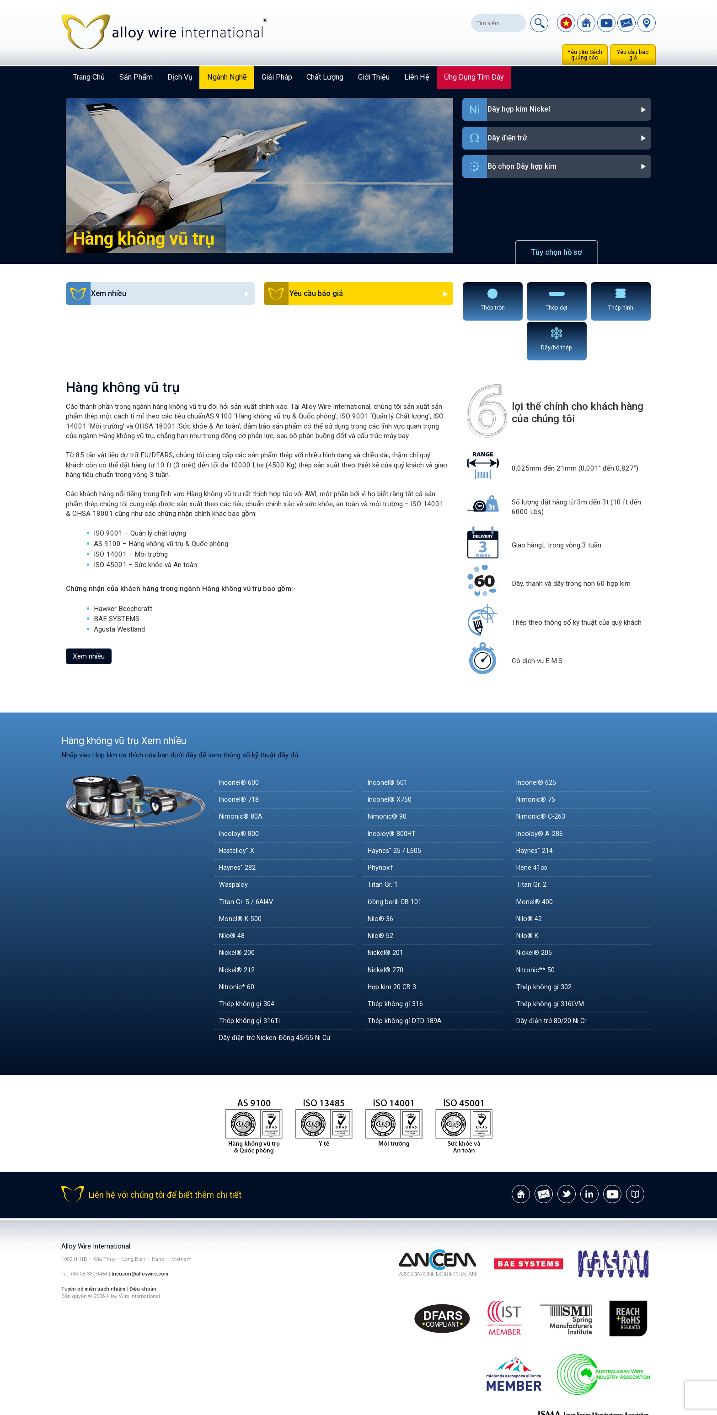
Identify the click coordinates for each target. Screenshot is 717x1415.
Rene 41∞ (532, 827)
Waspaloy (233, 844)
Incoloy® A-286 (540, 793)
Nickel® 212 (238, 929)
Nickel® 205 (535, 912)
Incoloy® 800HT (393, 793)
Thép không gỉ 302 (544, 947)
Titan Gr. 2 (531, 844)
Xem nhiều (89, 615)
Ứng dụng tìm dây (474, 77)
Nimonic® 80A (241, 776)
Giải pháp (277, 77)
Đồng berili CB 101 (396, 862)
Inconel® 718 (240, 759)
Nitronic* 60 (237, 947)
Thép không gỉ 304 (247, 963)
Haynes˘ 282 (238, 827)
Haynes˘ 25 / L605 (397, 810)
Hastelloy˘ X (237, 810)
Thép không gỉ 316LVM (551, 963)
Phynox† (381, 827)
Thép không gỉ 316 (396, 963)
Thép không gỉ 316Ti (250, 980)
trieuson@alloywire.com (142, 1234)
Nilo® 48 (232, 895)
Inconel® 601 (388, 742)
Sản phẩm (136, 77)
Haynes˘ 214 (536, 810)
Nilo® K (528, 895)
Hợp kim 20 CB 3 (394, 947)
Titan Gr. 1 (383, 844)
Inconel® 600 (240, 742)
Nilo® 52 (381, 895)
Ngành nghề (227, 77)
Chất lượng (324, 77)
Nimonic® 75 (536, 759)
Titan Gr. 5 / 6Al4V (247, 862)
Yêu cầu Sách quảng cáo (584, 55)
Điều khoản (147, 1248)
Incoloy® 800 (240, 793)
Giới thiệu (374, 77)
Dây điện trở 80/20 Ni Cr (553, 980)
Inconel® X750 (391, 759)
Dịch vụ (180, 77)
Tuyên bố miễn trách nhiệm (96, 1248)
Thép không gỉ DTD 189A (406, 980)
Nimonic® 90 (388, 776)
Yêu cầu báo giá (633, 55)
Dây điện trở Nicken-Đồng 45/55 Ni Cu (277, 997)
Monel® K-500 (242, 878)
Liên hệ (416, 77)
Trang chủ (89, 77)
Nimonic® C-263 (542, 776)
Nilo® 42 (530, 878)
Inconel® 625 (537, 742)
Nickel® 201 (387, 912)
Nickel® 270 (387, 929)
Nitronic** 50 (536, 929)
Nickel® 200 (238, 912)
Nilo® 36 (381, 878)
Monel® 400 (535, 862)
